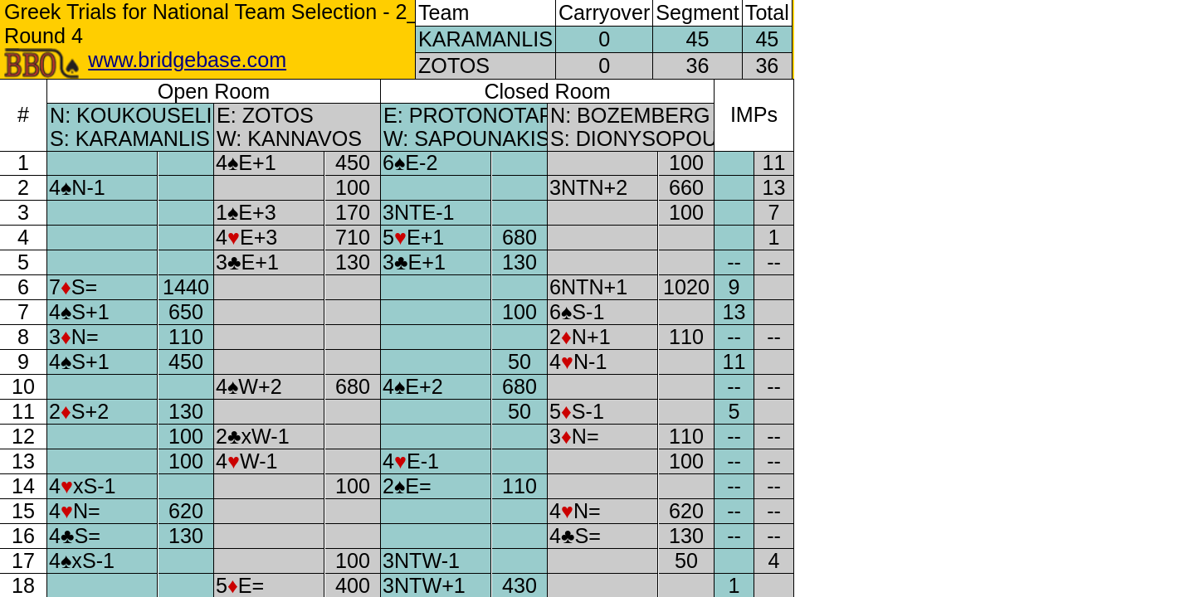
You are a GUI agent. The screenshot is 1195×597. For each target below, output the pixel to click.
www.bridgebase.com (187, 59)
